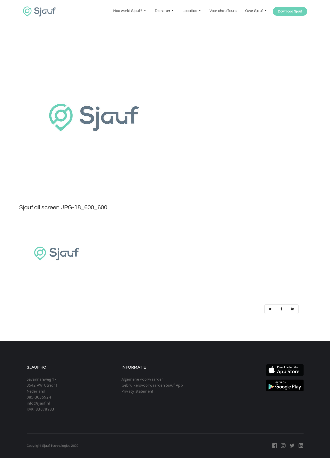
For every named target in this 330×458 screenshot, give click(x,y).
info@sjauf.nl (38, 403)
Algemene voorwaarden (142, 379)
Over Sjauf (254, 11)
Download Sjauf (290, 11)
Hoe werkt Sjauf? (128, 11)
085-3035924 (39, 397)
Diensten (163, 11)
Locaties (190, 11)
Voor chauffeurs (223, 11)
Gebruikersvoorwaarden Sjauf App (152, 385)
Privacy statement (137, 391)
